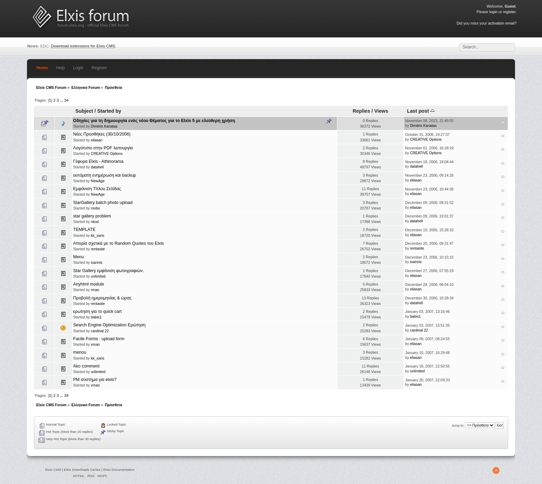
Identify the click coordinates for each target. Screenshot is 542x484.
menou (79, 352)
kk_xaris (97, 235)
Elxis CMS (53, 470)
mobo (95, 208)
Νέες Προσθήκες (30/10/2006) (102, 134)
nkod (95, 222)
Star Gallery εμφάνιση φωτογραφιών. (108, 270)
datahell (97, 167)
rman (95, 290)
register (509, 12)
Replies (361, 111)
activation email (501, 23)
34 (66, 100)
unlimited (98, 276)
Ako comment (86, 366)
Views (381, 111)
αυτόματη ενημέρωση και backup (104, 175)
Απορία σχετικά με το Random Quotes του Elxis (118, 243)
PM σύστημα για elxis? (95, 379)
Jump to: (457, 425)
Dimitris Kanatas (104, 126)
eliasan (97, 140)
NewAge (98, 181)
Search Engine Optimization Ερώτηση (109, 325)
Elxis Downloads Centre (82, 470)
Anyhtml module (88, 284)
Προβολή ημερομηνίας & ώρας (102, 298)
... (62, 100)
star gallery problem (92, 216)
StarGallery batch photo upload (103, 202)
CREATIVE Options (426, 139)
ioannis (97, 262)
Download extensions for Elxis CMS (83, 46)
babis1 (96, 317)
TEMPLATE (84, 229)
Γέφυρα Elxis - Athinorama (98, 161)
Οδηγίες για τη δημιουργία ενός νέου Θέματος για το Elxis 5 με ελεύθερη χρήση (154, 120)
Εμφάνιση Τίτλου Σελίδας (97, 188)
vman (95, 344)
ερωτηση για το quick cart (97, 311)
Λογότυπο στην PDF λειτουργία (103, 148)
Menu (78, 256)
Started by (109, 111)
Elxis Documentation (119, 470)
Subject (84, 111)
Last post (420, 111)
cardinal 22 (100, 331)
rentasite (98, 249)
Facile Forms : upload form (98, 338)
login (493, 12)
